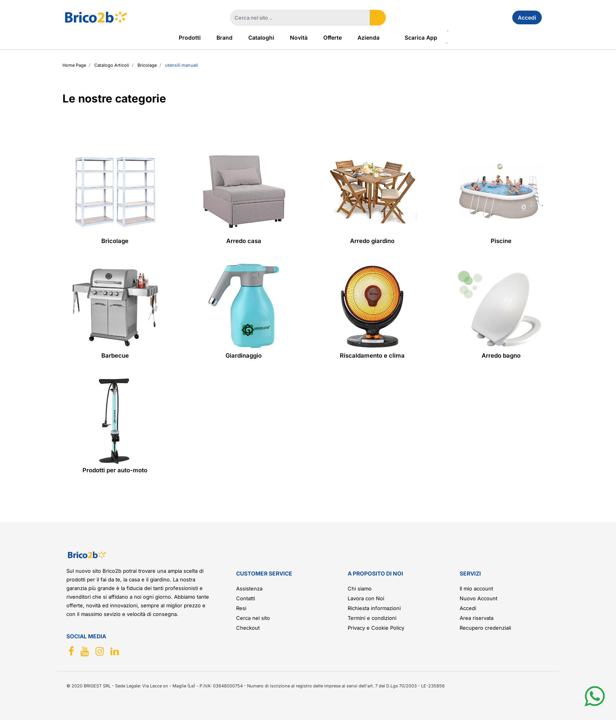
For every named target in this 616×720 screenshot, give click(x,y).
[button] (378, 18)
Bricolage (114, 241)
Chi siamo (360, 588)
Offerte (332, 37)
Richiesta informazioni (374, 608)
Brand (224, 37)
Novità (299, 37)
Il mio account (476, 588)
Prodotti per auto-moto (114, 470)
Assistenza (249, 588)
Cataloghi (261, 37)
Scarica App (421, 37)
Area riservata (476, 618)
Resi (241, 608)
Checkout (248, 628)
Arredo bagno (501, 355)
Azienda (369, 37)
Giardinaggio (244, 355)
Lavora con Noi (366, 598)
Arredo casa (243, 241)
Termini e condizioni (372, 618)
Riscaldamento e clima (372, 355)
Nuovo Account (478, 598)
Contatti (245, 598)
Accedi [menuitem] (527, 17)
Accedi (468, 608)
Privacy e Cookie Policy (376, 628)
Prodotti (190, 37)
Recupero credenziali (485, 628)
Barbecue (115, 355)
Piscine (501, 241)
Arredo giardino (372, 241)
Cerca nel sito (253, 618)
